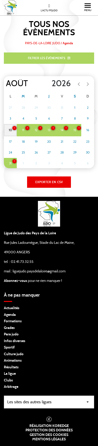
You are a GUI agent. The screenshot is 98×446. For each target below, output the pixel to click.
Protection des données (49, 430)
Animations (13, 360)
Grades (9, 328)
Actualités (11, 308)
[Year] (57, 83)
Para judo (11, 334)
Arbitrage (11, 387)
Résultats (11, 367)
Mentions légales (49, 439)
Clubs (8, 380)
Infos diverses (14, 341)
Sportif (9, 347)
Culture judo (13, 354)
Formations (13, 321)
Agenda (10, 315)
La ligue (10, 374)
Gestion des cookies (49, 435)
